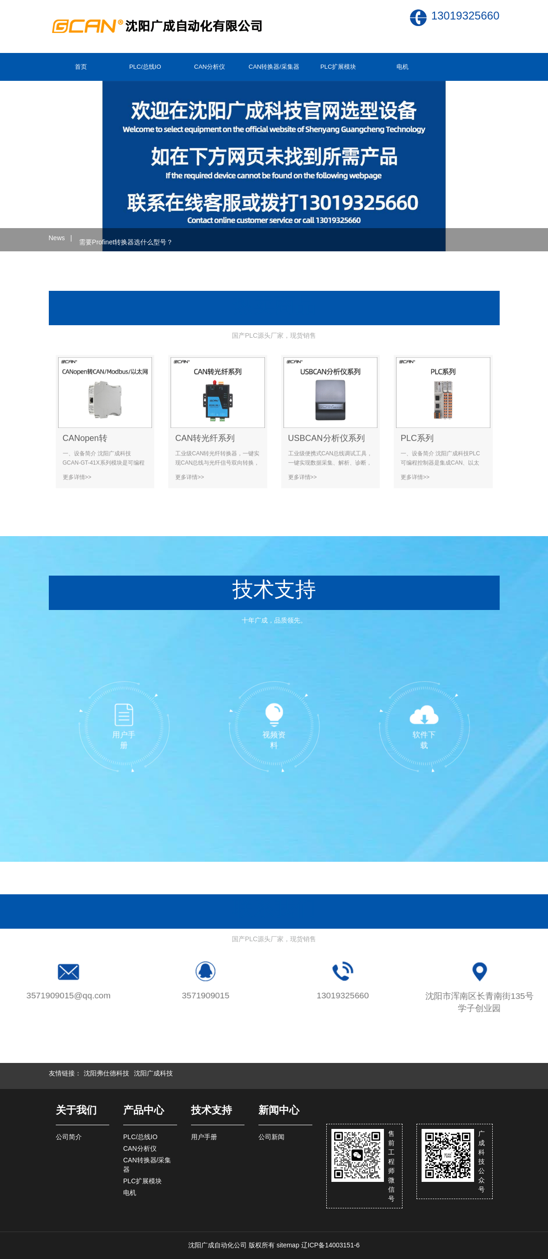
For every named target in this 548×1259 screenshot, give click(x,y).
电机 (402, 66)
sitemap (288, 1245)
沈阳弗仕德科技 (106, 1073)
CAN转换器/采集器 (274, 66)
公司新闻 (271, 1137)
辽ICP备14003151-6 (330, 1245)
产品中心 (143, 1110)
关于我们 (76, 1110)
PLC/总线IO (145, 66)
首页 (81, 66)
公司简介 (69, 1137)
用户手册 (204, 1137)
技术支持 (211, 1110)
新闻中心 (278, 1110)
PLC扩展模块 (338, 66)
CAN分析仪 (209, 66)
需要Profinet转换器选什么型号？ (126, 239)
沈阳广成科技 (153, 1073)
